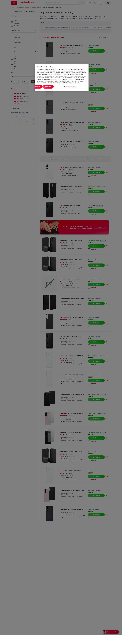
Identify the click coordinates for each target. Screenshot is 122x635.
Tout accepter (44, 86)
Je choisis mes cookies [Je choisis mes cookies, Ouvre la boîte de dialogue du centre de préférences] (78, 86)
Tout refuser (58, 86)
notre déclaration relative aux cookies (69, 83)
